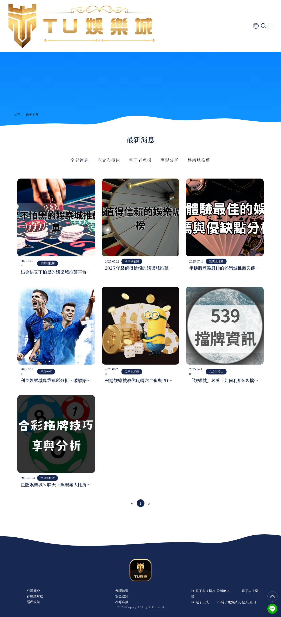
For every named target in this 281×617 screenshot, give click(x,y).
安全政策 (121, 596)
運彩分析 (170, 160)
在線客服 (121, 602)
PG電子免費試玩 (228, 602)
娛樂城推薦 (199, 160)
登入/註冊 (249, 602)
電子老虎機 (140, 160)
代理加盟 (121, 591)
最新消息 (223, 590)
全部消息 (80, 160)
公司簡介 (33, 591)
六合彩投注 (109, 160)
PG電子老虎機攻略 (203, 593)
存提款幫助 (35, 596)
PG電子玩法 (200, 602)
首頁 (17, 114)
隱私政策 (33, 602)
